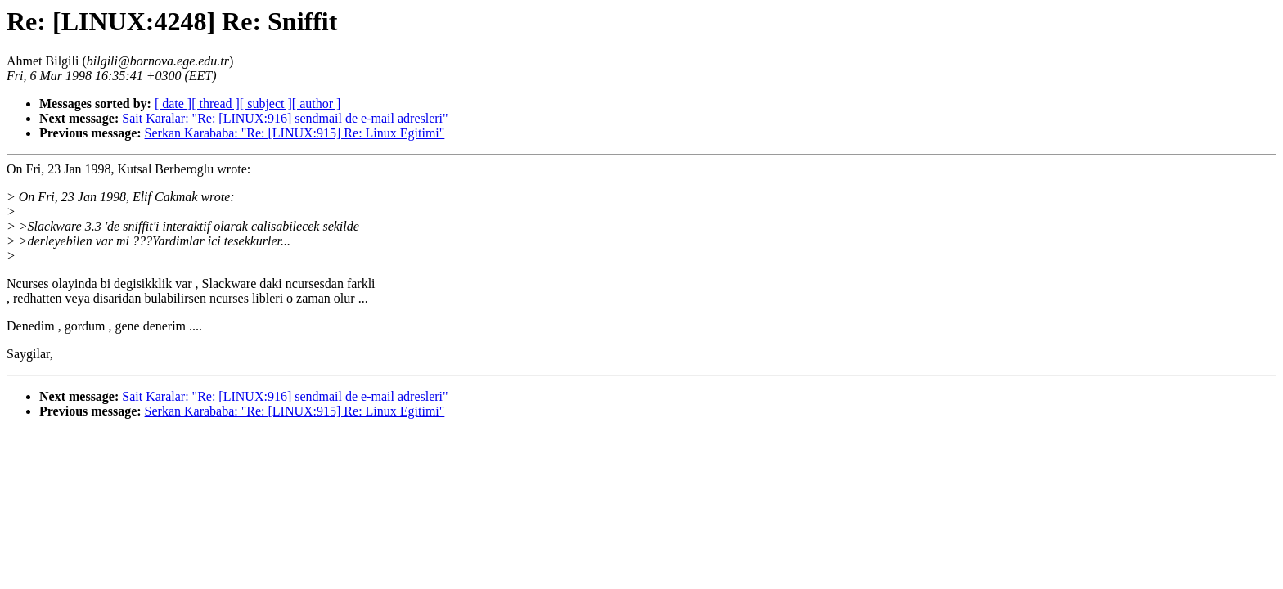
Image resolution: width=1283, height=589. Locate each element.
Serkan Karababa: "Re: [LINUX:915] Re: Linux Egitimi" (295, 133)
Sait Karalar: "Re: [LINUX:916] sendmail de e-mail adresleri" (285, 118)
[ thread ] (215, 103)
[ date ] (173, 103)
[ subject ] (266, 103)
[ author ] (316, 103)
